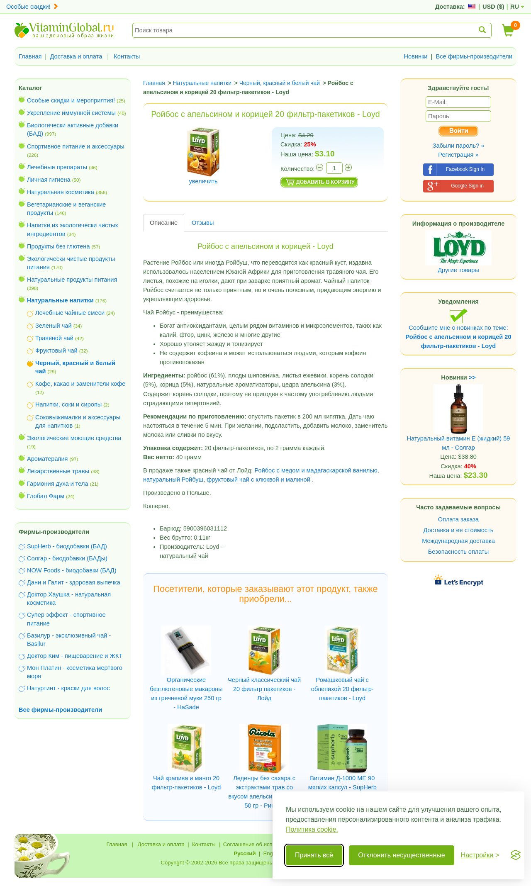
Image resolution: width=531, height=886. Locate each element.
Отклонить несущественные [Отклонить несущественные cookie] (401, 855)
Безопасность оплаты (458, 551)
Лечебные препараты (57, 167)
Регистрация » (458, 154)
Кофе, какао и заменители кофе (80, 383)
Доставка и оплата (76, 56)
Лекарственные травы (58, 471)
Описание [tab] (164, 222)
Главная (30, 56)
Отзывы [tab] (203, 222)
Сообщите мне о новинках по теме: (458, 328)
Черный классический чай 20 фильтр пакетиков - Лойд (264, 689)
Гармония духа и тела (57, 483)
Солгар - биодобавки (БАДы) (67, 558)
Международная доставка (458, 541)
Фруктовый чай (56, 350)
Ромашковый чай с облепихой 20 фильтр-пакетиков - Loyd (342, 689)
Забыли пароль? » (459, 145)
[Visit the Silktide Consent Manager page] (516, 855)
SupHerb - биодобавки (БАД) (67, 546)
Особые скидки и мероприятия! (71, 100)
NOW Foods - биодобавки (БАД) (72, 570)
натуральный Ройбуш (173, 479)
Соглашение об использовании (262, 844)
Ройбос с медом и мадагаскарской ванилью (315, 470)
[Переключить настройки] (480, 855)
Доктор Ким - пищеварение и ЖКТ (74, 655)
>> (472, 377)
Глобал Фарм (45, 496)
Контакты (127, 56)
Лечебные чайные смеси (70, 312)
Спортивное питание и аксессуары (75, 146)
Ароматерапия (47, 458)
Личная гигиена (49, 179)
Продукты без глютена (58, 246)
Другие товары (458, 270)
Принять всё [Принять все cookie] (314, 855)
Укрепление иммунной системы (71, 113)
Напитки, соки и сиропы (68, 404)
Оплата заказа (458, 519)
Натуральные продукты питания (72, 279)
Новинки (415, 56)
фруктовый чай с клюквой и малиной (258, 479)
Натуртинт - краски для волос (68, 688)
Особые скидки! (32, 6)
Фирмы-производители (54, 531)
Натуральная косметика (60, 192)
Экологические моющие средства (74, 438)
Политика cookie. (312, 829)
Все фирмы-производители (474, 56)
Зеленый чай (53, 325)
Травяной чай (54, 338)
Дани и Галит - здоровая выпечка (73, 582)
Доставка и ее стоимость (459, 530)
